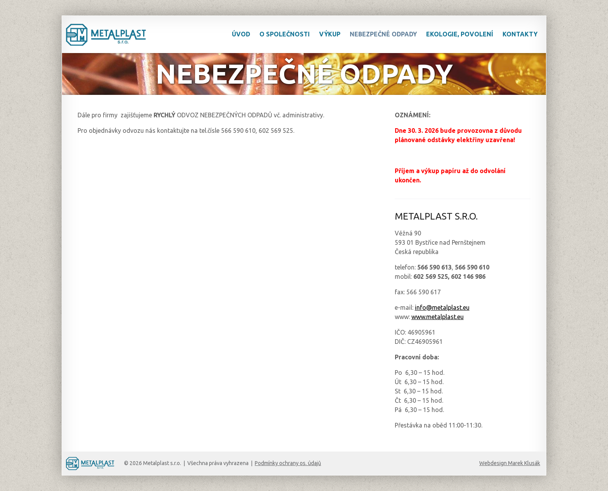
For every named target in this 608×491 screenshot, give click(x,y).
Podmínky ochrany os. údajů (288, 463)
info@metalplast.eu (442, 307)
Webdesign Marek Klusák (509, 463)
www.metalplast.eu (437, 316)
